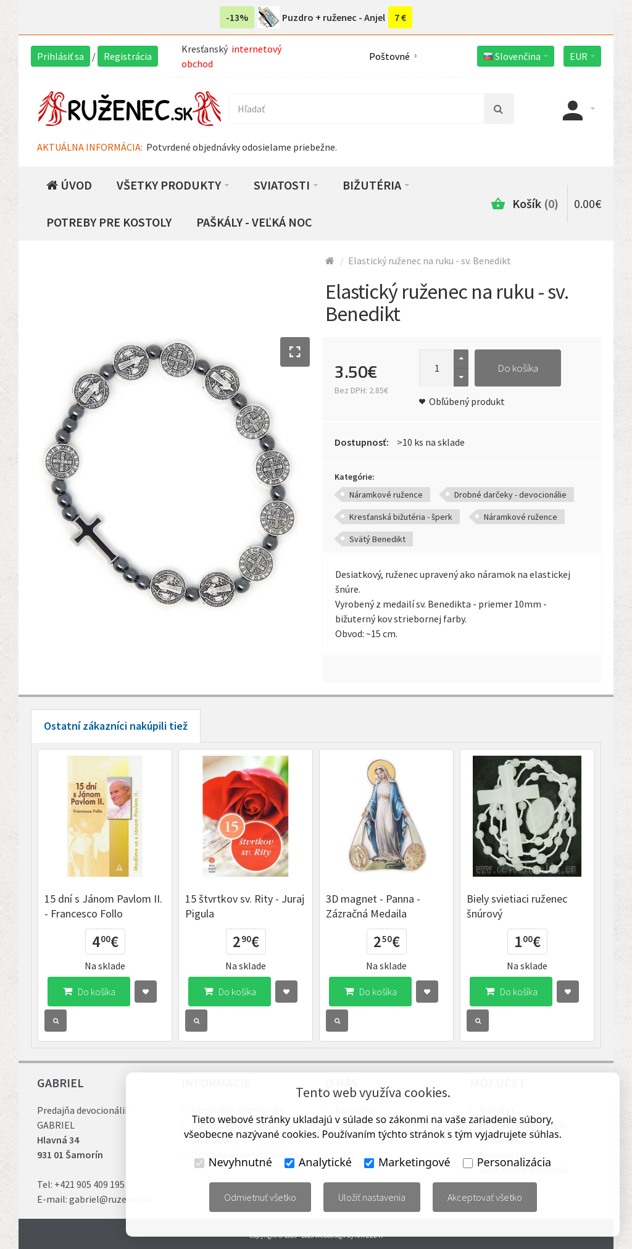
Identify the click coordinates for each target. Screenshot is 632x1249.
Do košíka (517, 368)
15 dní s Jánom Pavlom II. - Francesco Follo (103, 906)
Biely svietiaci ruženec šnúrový (517, 906)
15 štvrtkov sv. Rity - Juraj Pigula (244, 906)
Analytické (318, 1162)
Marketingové (407, 1162)
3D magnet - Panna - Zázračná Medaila (373, 906)
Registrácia (128, 56)
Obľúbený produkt (467, 401)
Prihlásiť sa (60, 56)
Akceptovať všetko (484, 1197)
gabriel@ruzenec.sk (110, 1199)
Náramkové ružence (386, 494)
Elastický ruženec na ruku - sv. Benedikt (429, 260)
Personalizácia (507, 1162)
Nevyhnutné (233, 1162)
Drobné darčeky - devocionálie (510, 494)
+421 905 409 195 (89, 1184)
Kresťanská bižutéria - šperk (400, 516)
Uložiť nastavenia (371, 1197)
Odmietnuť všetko (260, 1197)
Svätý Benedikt (377, 539)
